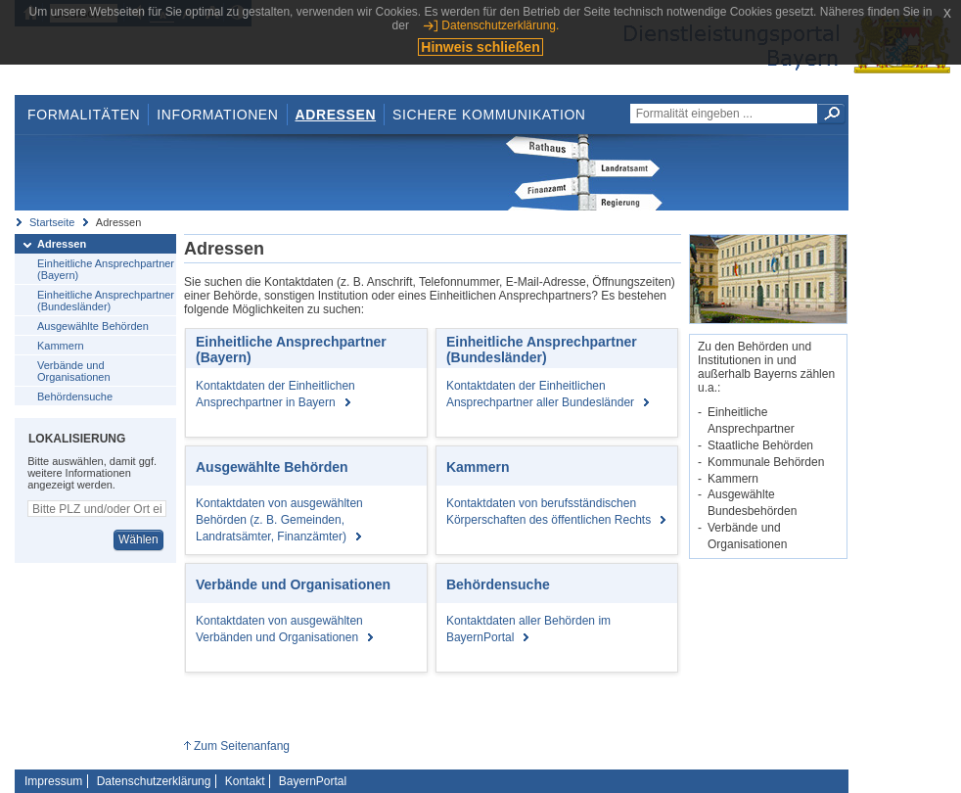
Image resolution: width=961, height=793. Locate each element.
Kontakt (245, 781)
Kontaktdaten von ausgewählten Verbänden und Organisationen (284, 629)
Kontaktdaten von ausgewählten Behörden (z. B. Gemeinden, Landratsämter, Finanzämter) (279, 519)
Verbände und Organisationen (74, 371)
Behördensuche (75, 396)
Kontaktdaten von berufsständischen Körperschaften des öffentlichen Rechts (555, 511)
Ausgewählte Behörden (93, 326)
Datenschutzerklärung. (500, 25)
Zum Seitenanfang (242, 746)
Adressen (336, 114)
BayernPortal (312, 781)
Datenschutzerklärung (154, 781)
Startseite (51, 222)
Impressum (53, 781)
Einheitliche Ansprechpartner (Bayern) (105, 269)
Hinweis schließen (480, 47)
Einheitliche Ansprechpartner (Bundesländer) (105, 300)
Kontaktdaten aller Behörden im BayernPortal (528, 629)
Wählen (138, 539)
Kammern (60, 345)
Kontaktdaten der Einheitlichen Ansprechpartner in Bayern (275, 394)
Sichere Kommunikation (489, 114)
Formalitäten (83, 114)
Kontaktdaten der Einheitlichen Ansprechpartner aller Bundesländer (547, 394)
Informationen (217, 114)
